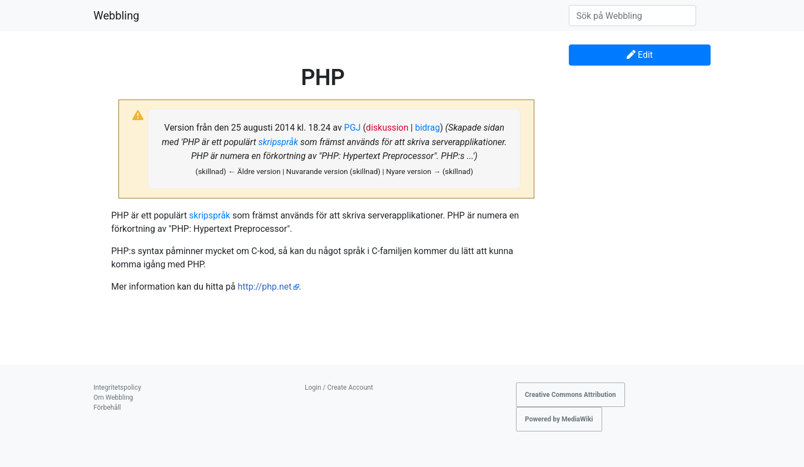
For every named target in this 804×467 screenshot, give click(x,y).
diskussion (387, 127)
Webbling (116, 15)
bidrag (427, 127)
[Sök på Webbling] (632, 15)
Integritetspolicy (117, 387)
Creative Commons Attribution (570, 395)
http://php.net (264, 286)
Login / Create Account (339, 387)
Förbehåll (107, 407)
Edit (640, 54)
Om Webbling (113, 397)
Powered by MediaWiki (559, 419)
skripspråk (278, 142)
